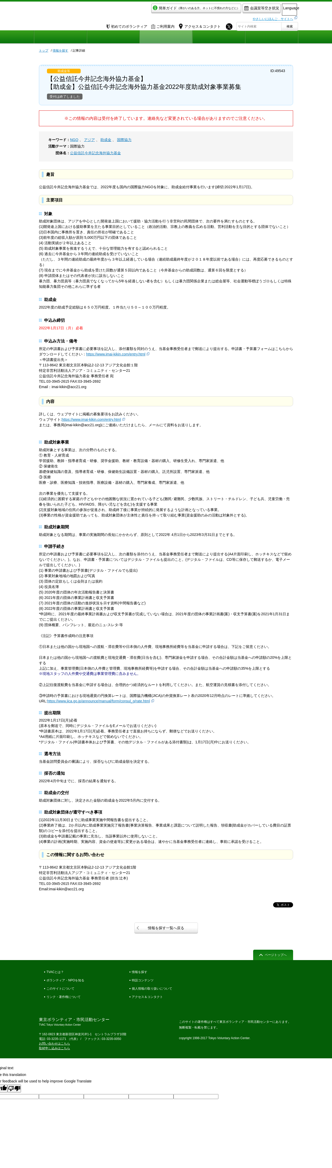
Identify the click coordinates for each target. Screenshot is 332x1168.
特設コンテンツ (143, 980)
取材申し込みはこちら (54, 1048)
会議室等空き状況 (240, 9)
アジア (89, 140)
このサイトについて (60, 988)
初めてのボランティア (127, 25)
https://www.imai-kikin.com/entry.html (115, 354)
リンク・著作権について (63, 997)
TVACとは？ (55, 972)
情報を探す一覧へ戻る (166, 928)
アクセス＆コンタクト (147, 997)
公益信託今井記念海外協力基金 (95, 153)
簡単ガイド (174, 9)
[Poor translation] (14, 1089)
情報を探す (60, 50)
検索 (290, 25)
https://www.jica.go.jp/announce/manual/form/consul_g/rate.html (98, 701)
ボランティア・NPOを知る (65, 980)
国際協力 (124, 140)
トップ (43, 50)
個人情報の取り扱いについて (152, 988)
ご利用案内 (163, 25)
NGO (74, 140)
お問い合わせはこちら (54, 1043)
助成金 (105, 140)
